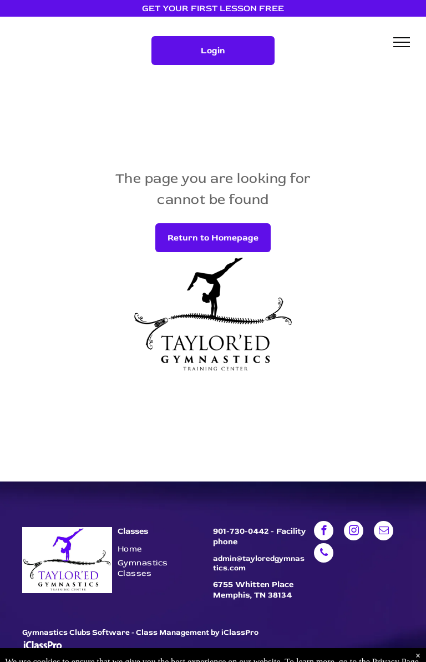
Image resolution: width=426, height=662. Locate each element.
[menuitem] (160, 549)
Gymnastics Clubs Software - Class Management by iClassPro (140, 632)
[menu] (401, 42)
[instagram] (353, 532)
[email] (383, 532)
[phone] (323, 554)
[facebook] (323, 532)
